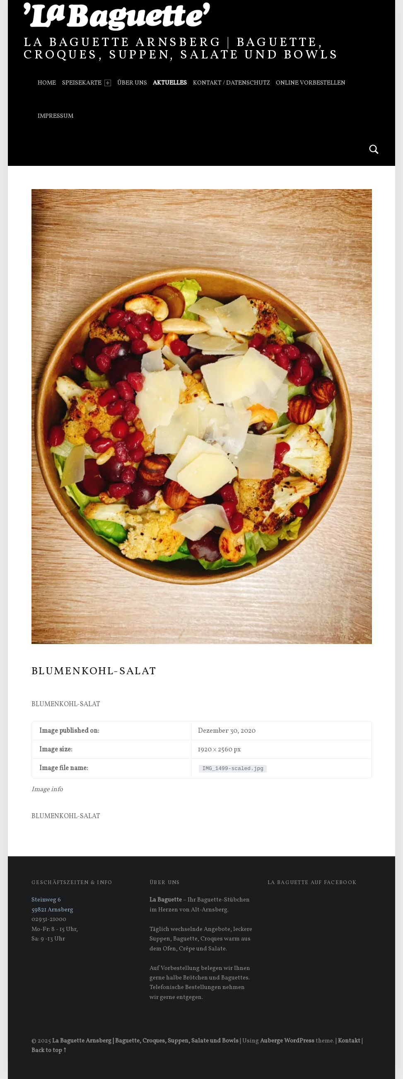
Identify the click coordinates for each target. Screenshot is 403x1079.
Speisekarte (86, 83)
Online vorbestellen (310, 83)
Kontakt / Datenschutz (231, 83)
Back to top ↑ (48, 1050)
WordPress (299, 1041)
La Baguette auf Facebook (312, 883)
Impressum (55, 116)
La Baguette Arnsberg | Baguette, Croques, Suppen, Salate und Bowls (181, 49)
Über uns (132, 83)
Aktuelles (170, 83)
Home (47, 83)
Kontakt (349, 1041)
